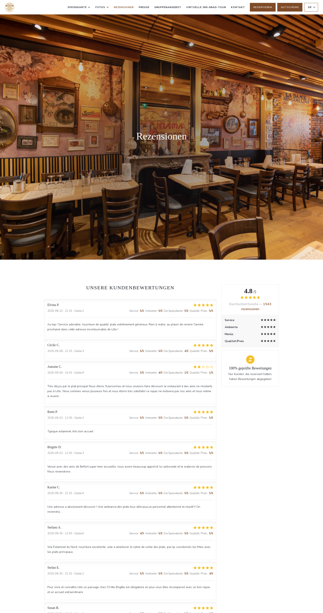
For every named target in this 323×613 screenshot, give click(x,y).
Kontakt (238, 7)
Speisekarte (79, 7)
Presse (144, 7)
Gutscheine (290, 7)
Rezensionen (124, 7)
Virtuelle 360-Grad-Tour (206, 7)
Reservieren (262, 7)
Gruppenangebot (167, 7)
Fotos (102, 7)
